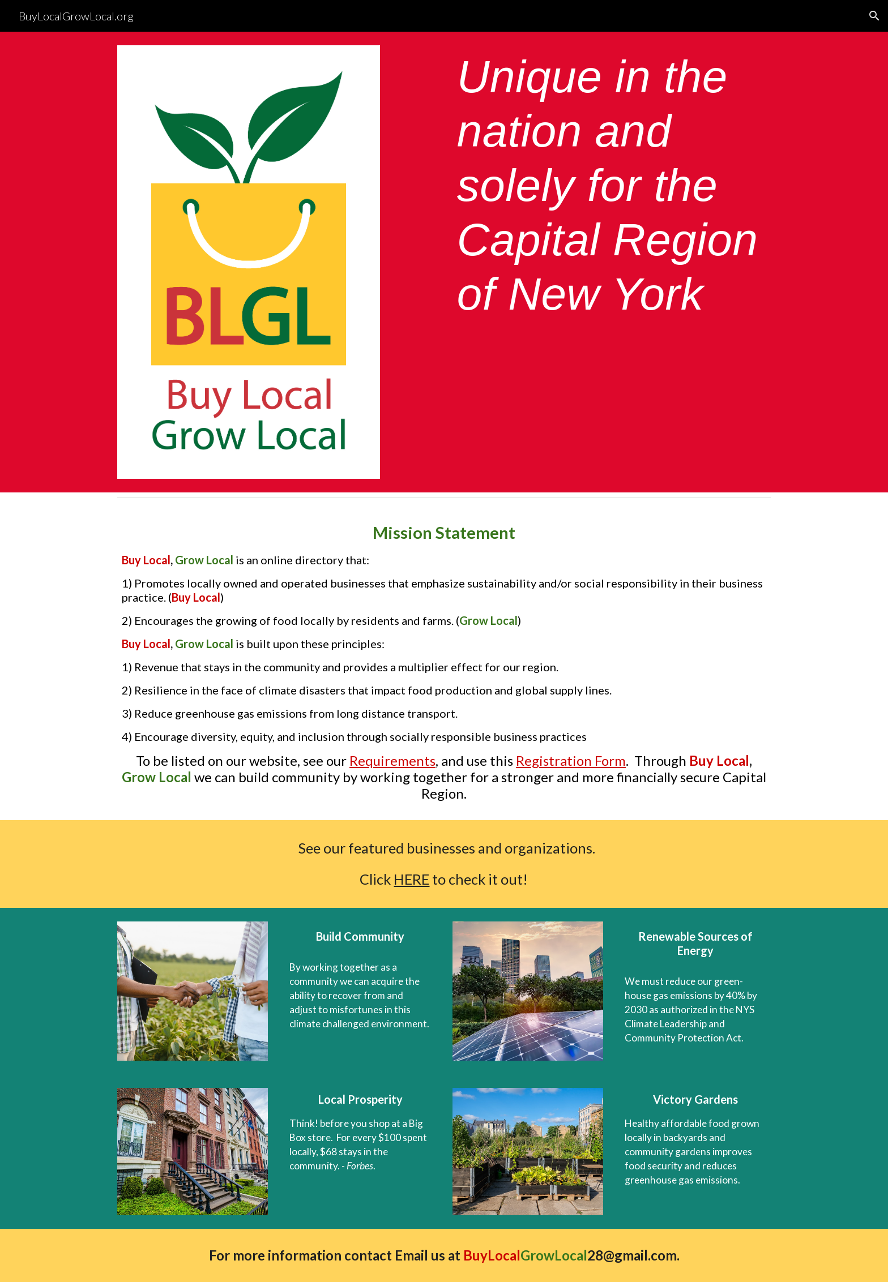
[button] (874, 15)
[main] (611, 185)
